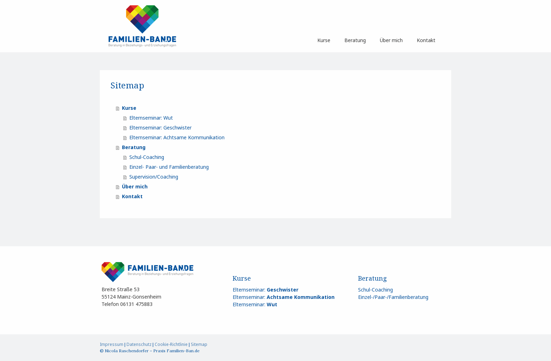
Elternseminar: (265, 289)
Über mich (391, 40)
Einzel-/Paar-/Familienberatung (393, 297)
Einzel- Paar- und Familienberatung (169, 166)
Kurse (323, 40)
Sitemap (199, 344)
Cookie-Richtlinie (171, 344)
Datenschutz (139, 344)
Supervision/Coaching (153, 176)
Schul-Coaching (146, 157)
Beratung (355, 40)
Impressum (111, 344)
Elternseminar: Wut (151, 117)
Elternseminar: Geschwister (160, 127)
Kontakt (426, 40)
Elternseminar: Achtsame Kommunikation (177, 137)
